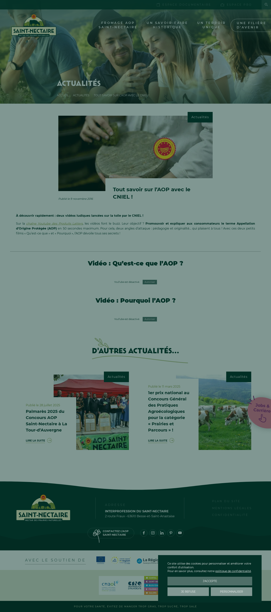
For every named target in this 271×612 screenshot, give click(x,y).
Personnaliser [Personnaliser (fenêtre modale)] (231, 591)
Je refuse (188, 591)
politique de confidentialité (233, 571)
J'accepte (210, 581)
